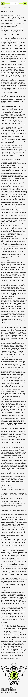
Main (2, 7)
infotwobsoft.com (9, 692)
